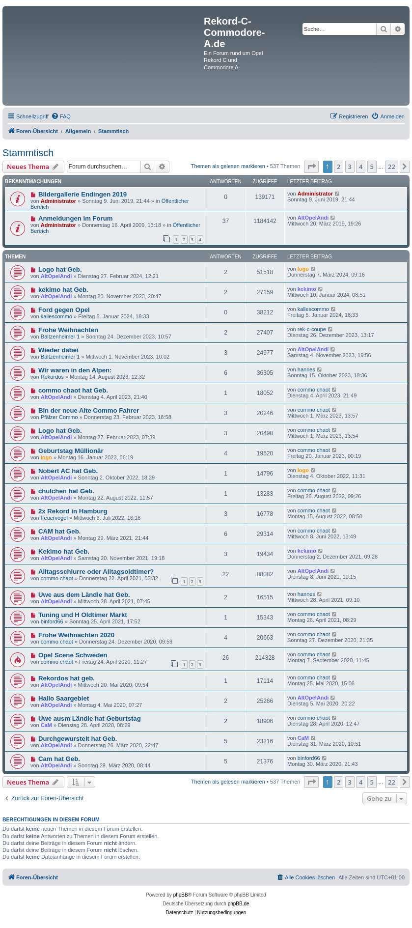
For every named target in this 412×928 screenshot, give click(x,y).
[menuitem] (61, 116)
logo (303, 269)
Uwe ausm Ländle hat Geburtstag (89, 718)
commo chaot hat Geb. (73, 390)
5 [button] (372, 166)
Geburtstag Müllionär (71, 450)
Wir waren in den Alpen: (75, 370)
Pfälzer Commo (59, 417)
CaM (46, 725)
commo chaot (314, 390)
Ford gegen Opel (64, 309)
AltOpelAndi (313, 218)
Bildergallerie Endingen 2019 (82, 194)
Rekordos (52, 377)
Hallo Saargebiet (63, 698)
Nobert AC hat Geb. (68, 471)
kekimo (307, 289)
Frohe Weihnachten (68, 330)
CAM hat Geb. (59, 531)
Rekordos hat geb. (66, 678)
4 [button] (360, 166)
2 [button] (338, 166)
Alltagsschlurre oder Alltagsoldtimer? (96, 571)
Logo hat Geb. (60, 269)
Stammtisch (28, 152)
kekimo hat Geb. (63, 289)
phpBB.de (238, 903)
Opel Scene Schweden (73, 655)
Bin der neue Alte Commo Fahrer (88, 410)
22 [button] (391, 166)
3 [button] (350, 166)
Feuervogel (54, 518)
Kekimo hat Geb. (63, 551)
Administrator (58, 201)
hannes (306, 369)
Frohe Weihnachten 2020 (76, 635)
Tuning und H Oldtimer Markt (82, 615)
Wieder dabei (58, 350)
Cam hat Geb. (59, 758)
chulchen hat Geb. (66, 491)
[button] (311, 166)
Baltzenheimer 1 (60, 336)
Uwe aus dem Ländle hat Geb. (84, 594)
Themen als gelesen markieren (228, 166)
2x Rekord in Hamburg (73, 511)
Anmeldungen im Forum (75, 218)
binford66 (52, 621)
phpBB (180, 895)
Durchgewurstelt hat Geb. (77, 738)
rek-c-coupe (312, 329)
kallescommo (56, 316)
